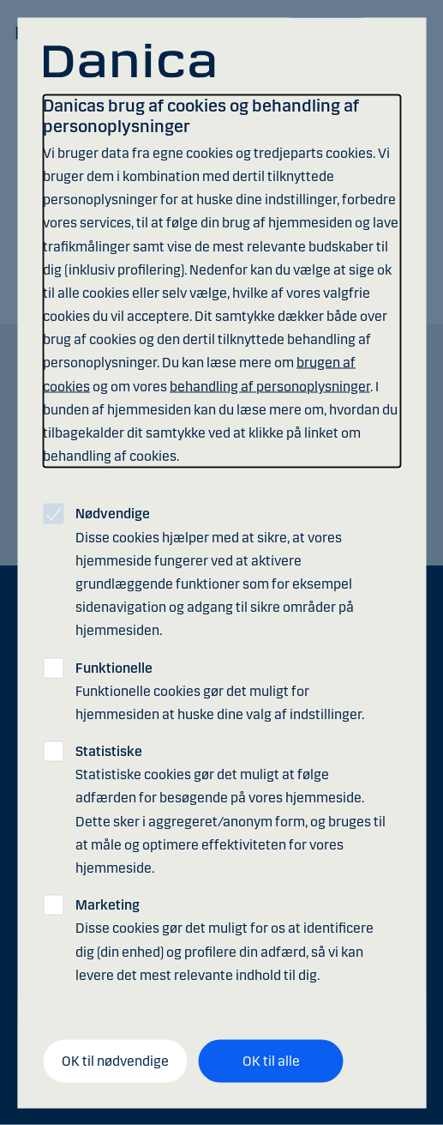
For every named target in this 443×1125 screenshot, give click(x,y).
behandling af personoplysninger (270, 386)
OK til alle (271, 1060)
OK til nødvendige (115, 1060)
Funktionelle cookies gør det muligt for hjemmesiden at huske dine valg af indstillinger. (219, 690)
